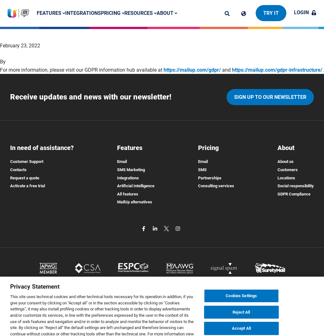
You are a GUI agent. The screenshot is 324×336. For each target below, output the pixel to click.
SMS (202, 169)
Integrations (83, 13)
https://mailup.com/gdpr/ (192, 70)
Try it (271, 13)
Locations (286, 178)
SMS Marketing (131, 169)
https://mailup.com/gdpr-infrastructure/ (277, 70)
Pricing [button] (112, 13)
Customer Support (26, 161)
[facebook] (144, 228)
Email (122, 161)
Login (305, 12)
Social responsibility (295, 185)
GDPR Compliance (293, 194)
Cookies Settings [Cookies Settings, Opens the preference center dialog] (241, 303)
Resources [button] (140, 13)
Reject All (241, 319)
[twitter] (167, 228)
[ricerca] (227, 13)
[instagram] (177, 228)
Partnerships (209, 178)
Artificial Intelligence (135, 185)
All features (127, 194)
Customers (287, 169)
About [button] (167, 13)
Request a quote (24, 178)
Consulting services (216, 185)
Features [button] (51, 13)
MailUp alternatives (134, 202)
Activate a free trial (27, 185)
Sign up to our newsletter (270, 97)
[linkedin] (156, 228)
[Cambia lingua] (243, 13)
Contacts (18, 169)
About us (285, 161)
